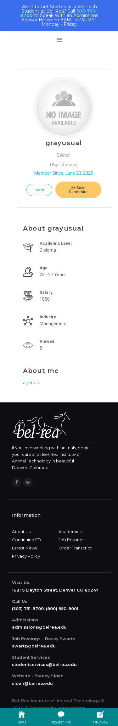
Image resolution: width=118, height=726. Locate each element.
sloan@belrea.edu (32, 683)
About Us (21, 531)
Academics (70, 531)
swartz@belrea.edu (34, 645)
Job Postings (71, 539)
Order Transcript (75, 547)
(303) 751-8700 (28, 608)
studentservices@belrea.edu (44, 664)
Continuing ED (26, 539)
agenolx (31, 382)
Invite (39, 190)
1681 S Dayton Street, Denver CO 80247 (55, 589)
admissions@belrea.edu (39, 627)
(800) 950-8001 (62, 608)
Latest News (24, 547)
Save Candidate (78, 189)
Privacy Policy (26, 556)
